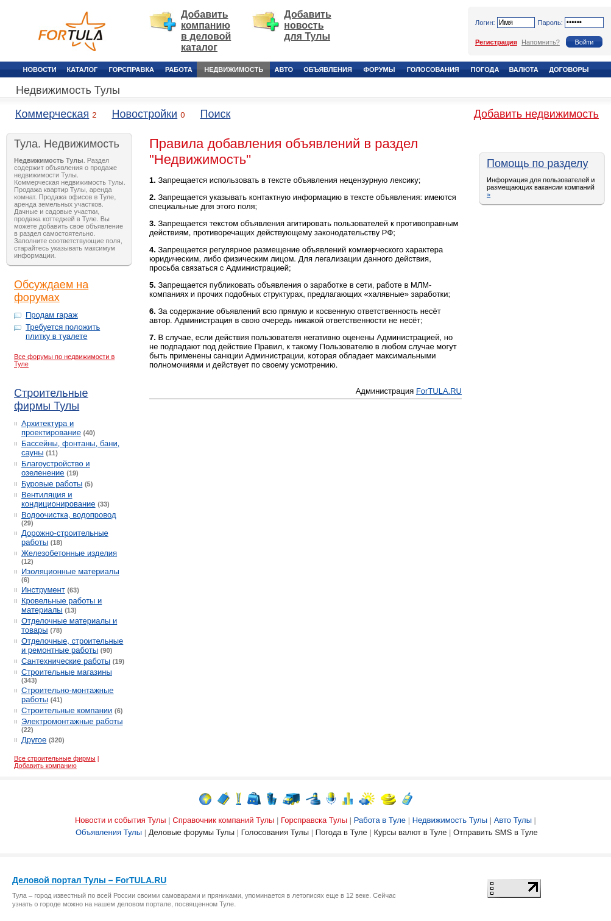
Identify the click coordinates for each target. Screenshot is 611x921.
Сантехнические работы (65, 661)
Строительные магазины (66, 672)
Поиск (215, 114)
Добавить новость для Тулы (307, 25)
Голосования (433, 69)
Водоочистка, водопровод (68, 514)
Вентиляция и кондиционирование (58, 499)
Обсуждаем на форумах (51, 291)
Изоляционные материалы (70, 571)
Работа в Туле (380, 820)
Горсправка (131, 69)
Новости (40, 69)
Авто (284, 69)
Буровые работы (51, 483)
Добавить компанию (45, 765)
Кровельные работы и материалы (61, 605)
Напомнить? (540, 42)
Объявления (327, 69)
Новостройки (145, 114)
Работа (178, 69)
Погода (485, 69)
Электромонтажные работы (72, 721)
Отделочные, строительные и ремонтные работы (72, 645)
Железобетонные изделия (69, 553)
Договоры (568, 69)
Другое (33, 739)
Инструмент (43, 589)
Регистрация (496, 42)
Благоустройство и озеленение (55, 468)
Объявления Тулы (109, 832)
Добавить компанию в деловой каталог (206, 30)
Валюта (523, 69)
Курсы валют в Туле (410, 832)
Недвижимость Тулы (68, 90)
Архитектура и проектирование (51, 428)
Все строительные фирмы (55, 758)
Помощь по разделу (537, 163)
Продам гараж (52, 314)
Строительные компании (66, 710)
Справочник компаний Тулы (223, 820)
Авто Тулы (513, 820)
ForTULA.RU (439, 391)
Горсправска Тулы (314, 820)
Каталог (82, 69)
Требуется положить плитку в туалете (63, 331)
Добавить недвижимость (536, 114)
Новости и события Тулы (120, 820)
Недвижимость (233, 69)
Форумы (379, 69)
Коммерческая (52, 114)
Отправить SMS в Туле (495, 832)
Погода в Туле (341, 832)
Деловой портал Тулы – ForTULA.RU (89, 880)
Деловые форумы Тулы (192, 832)
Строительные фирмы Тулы (51, 399)
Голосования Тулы (275, 832)
